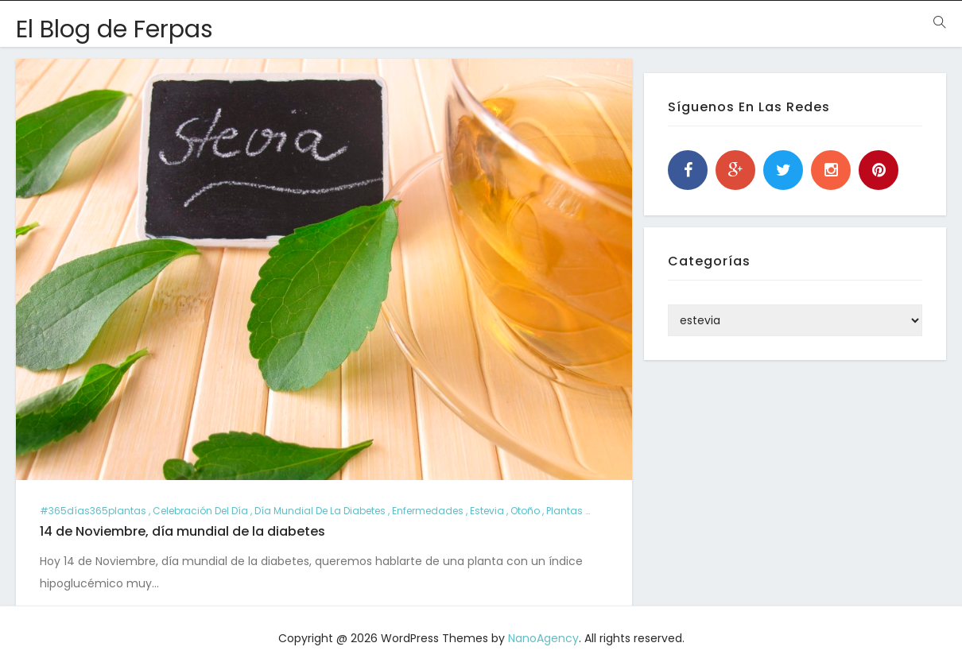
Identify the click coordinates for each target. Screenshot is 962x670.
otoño (525, 510)
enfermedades (428, 510)
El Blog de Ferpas (114, 29)
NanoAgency (543, 638)
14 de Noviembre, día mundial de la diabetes (182, 531)
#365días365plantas (93, 510)
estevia (487, 510)
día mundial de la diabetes (320, 510)
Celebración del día (200, 510)
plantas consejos (588, 510)
